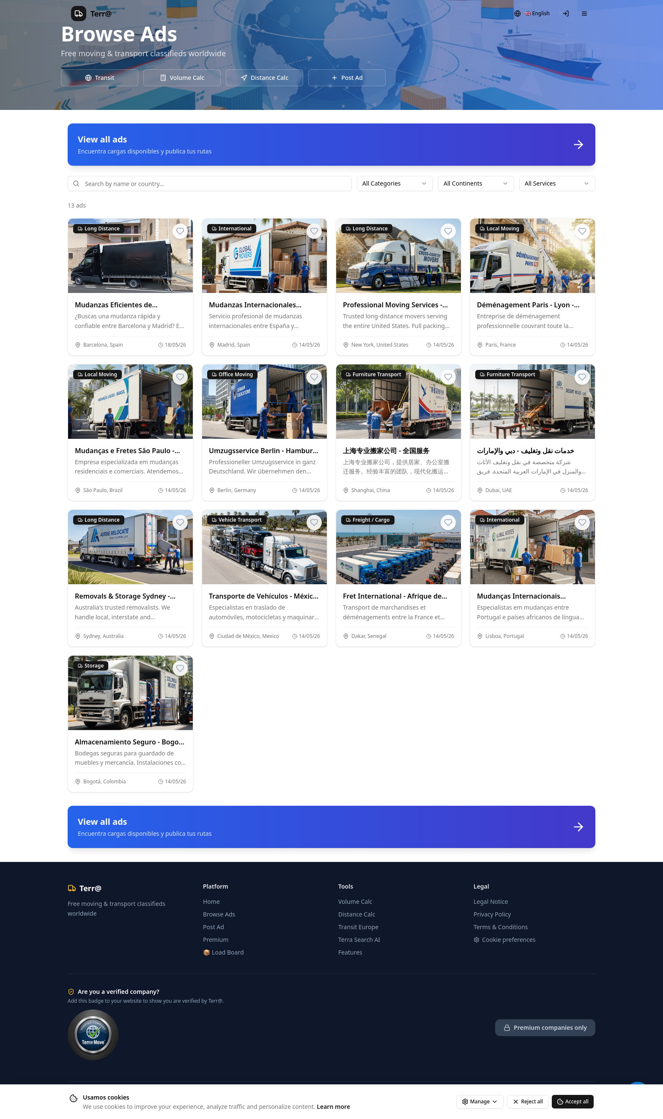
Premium (215, 940)
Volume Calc (355, 901)
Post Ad (213, 927)
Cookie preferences (505, 940)
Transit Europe (358, 927)
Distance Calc (356, 914)
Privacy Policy (492, 914)
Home (211, 901)
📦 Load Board (223, 952)
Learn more (333, 1107)
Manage (480, 1101)
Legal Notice (491, 901)
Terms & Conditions (501, 927)
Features (350, 952)
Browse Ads (219, 914)
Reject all (527, 1101)
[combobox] (395, 183)
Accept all (573, 1101)
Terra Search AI (359, 940)
